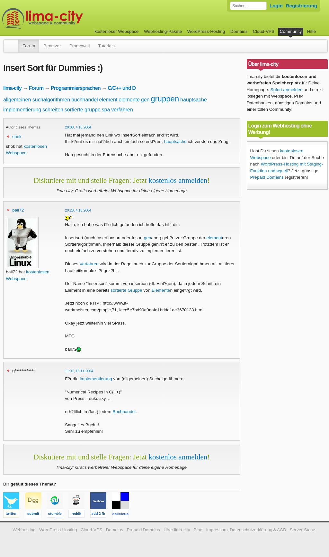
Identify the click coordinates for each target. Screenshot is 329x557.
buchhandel (84, 99)
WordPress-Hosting (206, 31)
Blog (198, 529)
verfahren (122, 109)
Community (291, 31)
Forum (28, 45)
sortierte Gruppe (126, 290)
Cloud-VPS (263, 31)
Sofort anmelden (287, 89)
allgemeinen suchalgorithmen (36, 99)
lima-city (12, 88)
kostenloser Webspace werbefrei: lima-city (66, 18)
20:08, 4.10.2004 (78, 127)
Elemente (161, 290)
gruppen (165, 98)
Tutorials (106, 45)
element (108, 99)
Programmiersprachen (76, 88)
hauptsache (193, 99)
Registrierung (301, 5)
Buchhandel (124, 411)
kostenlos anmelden (177, 180)
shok (17, 136)
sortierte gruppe (83, 109)
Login (276, 5)
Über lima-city (177, 529)
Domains (239, 31)
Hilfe (311, 31)
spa (106, 109)
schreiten (52, 109)
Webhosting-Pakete (163, 31)
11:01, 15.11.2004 (79, 371)
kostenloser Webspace (116, 31)
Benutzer (52, 45)
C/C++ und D (122, 88)
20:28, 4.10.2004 (78, 210)
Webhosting (24, 529)
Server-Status (303, 529)
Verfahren (89, 263)
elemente (129, 99)
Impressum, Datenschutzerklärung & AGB (246, 529)
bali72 (18, 210)
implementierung (22, 109)
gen (145, 99)
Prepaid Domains (267, 177)
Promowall (79, 45)
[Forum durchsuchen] (248, 6)
